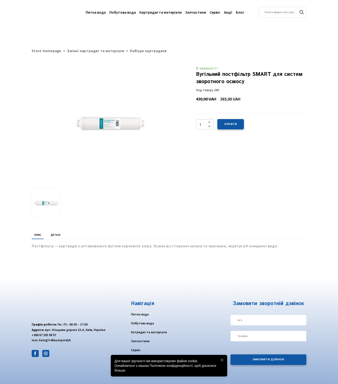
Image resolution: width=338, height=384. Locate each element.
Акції (228, 12)
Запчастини (195, 12)
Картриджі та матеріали (160, 12)
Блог (240, 12)
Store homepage (46, 50)
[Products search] (282, 12)
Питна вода (96, 12)
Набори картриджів (148, 50)
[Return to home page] (50, 12)
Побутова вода (122, 12)
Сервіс (215, 12)
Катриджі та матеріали (149, 332)
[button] (301, 12)
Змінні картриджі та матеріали (95, 50)
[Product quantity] (203, 124)
